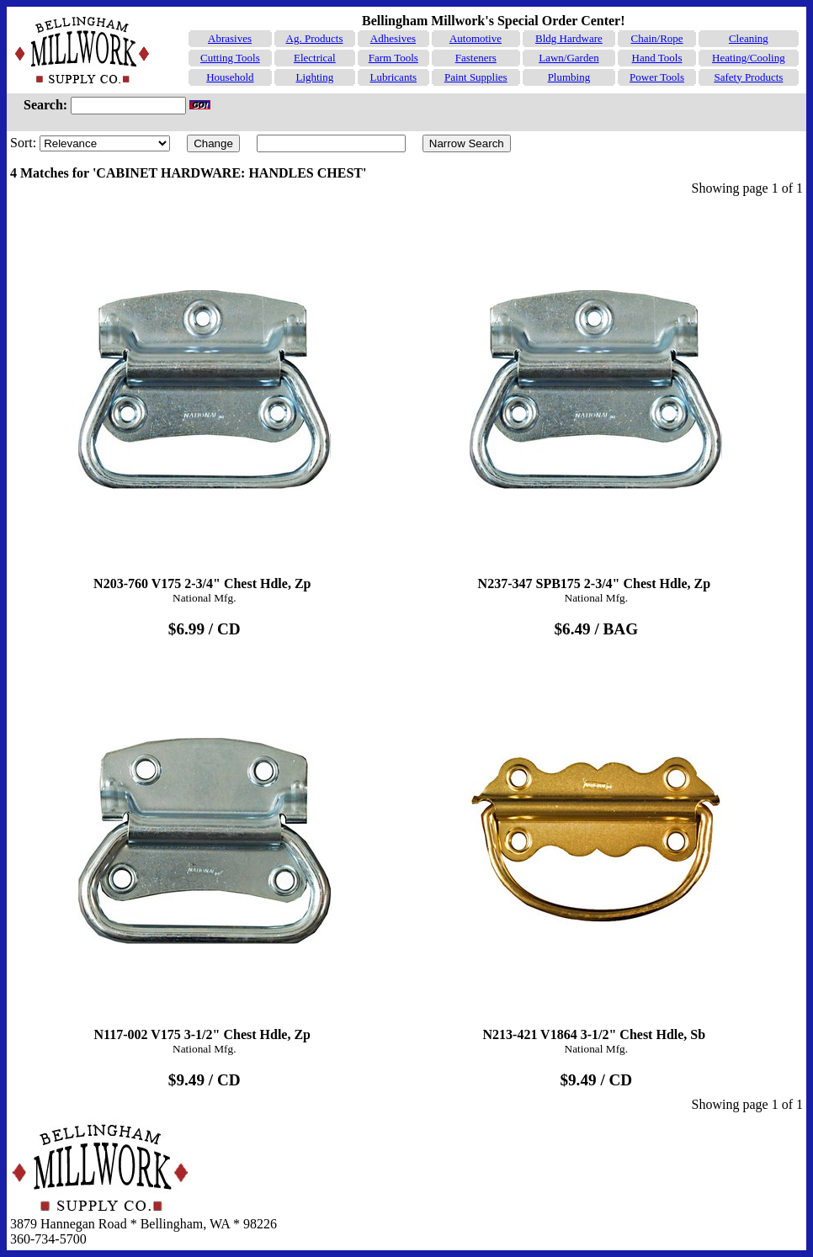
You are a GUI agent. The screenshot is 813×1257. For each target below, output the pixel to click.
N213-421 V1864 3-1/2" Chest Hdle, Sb (596, 848)
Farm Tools (393, 57)
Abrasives (230, 38)
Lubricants (393, 77)
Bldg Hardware (569, 38)
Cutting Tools (230, 57)
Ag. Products (314, 38)
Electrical (315, 57)
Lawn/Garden (568, 57)
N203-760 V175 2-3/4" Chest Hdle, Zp (204, 397)
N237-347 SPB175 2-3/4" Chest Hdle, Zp (596, 397)
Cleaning (748, 38)
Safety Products (748, 77)
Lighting (314, 77)
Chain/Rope (656, 38)
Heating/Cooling (748, 57)
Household (229, 77)
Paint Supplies (475, 77)
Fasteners (476, 57)
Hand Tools (657, 57)
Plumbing (569, 77)
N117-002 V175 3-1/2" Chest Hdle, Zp (204, 848)
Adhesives (393, 38)
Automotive (475, 38)
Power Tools (657, 77)
